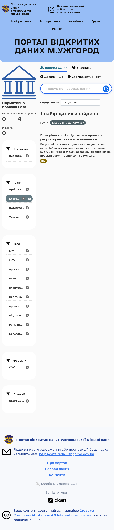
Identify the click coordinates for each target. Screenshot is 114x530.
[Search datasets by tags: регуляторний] (19, 333)
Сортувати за (49, 102)
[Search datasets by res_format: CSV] (19, 367)
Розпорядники (50, 21)
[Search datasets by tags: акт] (19, 250)
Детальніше (51, 76)
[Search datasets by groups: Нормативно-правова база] (19, 208)
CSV (43, 161)
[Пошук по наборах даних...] (73, 89)
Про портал (57, 463)
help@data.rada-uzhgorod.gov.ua (66, 454)
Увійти (57, 28)
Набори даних (21, 21)
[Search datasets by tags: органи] (19, 269)
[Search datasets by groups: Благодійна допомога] (19, 198)
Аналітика (76, 21)
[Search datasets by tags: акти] (19, 260)
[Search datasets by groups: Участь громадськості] (19, 217)
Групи (96, 21)
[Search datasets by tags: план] (19, 278)
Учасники (82, 67)
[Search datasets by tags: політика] (19, 296)
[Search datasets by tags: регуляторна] (19, 324)
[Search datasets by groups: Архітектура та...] (19, 189)
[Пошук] (106, 88)
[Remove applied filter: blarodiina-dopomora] (83, 123)
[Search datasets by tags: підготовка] (19, 315)
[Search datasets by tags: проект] (19, 306)
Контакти (57, 475)
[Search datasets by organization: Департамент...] (19, 156)
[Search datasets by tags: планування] (19, 287)
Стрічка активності (85, 76)
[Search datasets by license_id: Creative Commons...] (19, 401)
